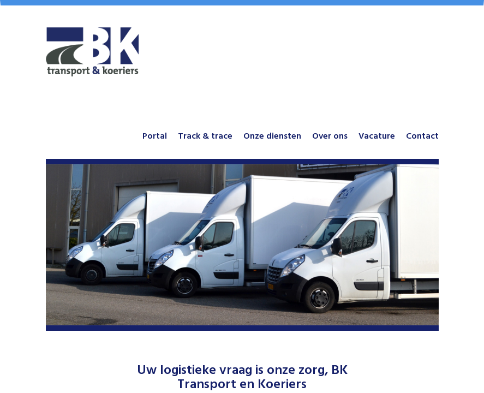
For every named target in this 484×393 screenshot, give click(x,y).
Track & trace (205, 135)
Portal (154, 135)
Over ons (330, 135)
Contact (422, 135)
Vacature (376, 135)
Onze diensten (272, 135)
